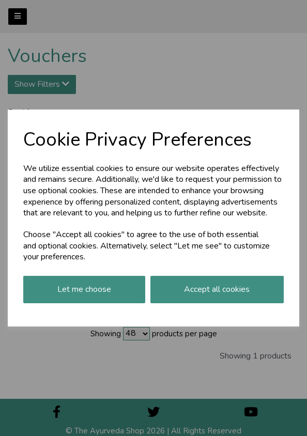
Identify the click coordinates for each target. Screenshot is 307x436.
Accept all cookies (217, 289)
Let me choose (84, 289)
